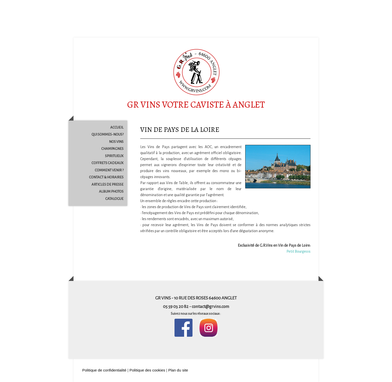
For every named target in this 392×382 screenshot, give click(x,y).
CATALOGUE (114, 199)
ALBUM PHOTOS (111, 191)
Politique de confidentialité (104, 370)
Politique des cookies (147, 370)
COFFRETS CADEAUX (108, 163)
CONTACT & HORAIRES (106, 177)
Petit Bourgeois (298, 251)
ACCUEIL (117, 127)
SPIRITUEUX (114, 156)
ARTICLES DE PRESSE (108, 184)
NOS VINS (116, 142)
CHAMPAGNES (112, 149)
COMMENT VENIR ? (109, 170)
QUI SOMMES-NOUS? (108, 134)
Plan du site (178, 370)
